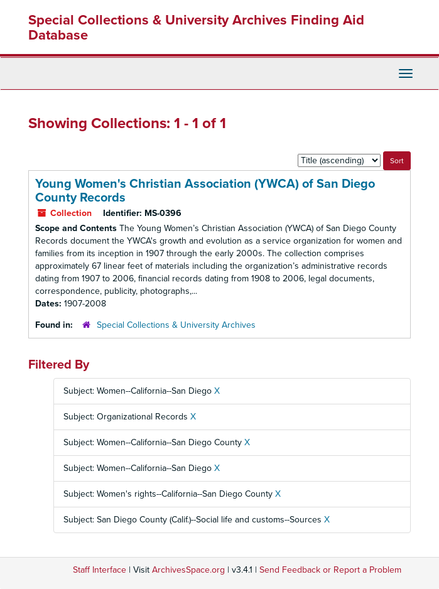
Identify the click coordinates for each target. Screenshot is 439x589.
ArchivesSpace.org (188, 570)
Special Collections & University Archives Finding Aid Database (196, 27)
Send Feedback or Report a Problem (330, 570)
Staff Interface (99, 570)
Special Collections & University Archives (176, 325)
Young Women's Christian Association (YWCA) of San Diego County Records (205, 190)
